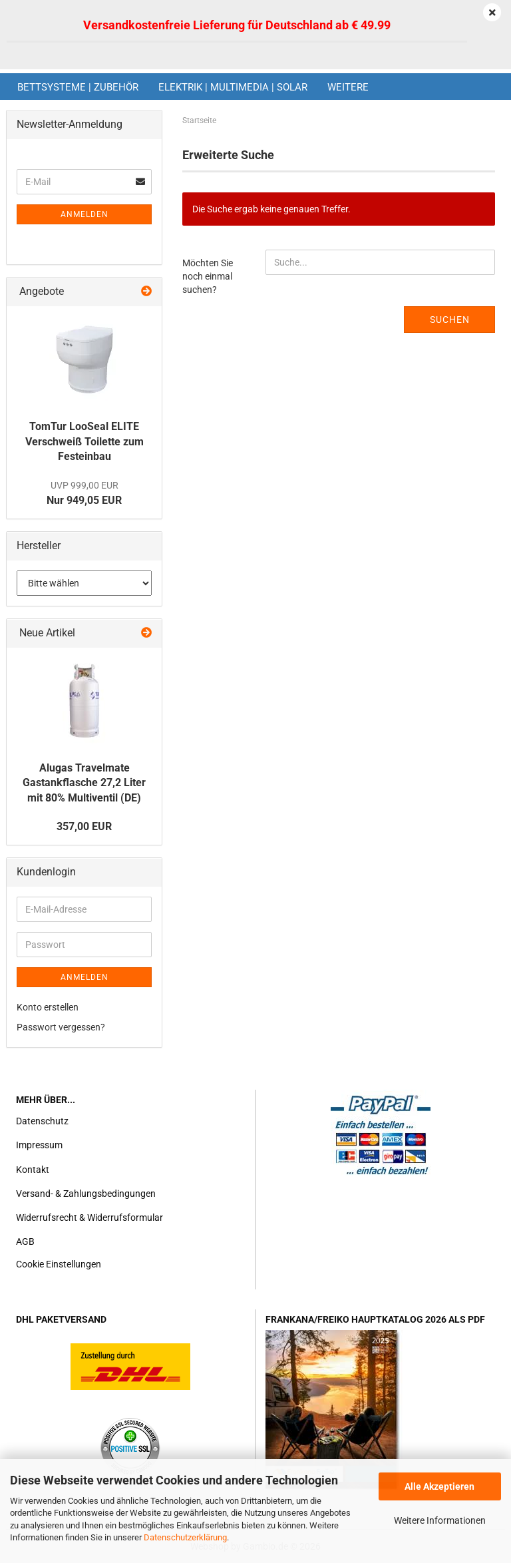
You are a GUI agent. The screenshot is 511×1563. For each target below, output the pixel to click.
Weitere (348, 87)
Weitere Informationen (440, 1520)
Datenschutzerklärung (185, 1537)
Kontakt (32, 1169)
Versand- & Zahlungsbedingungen (86, 1193)
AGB (25, 1241)
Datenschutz (42, 1121)
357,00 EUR (84, 826)
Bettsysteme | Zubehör (77, 87)
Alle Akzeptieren (439, 1486)
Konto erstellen (48, 1007)
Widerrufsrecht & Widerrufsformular (89, 1217)
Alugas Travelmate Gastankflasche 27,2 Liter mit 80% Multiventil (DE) (84, 783)
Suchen (450, 319)
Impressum (39, 1145)
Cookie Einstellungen (58, 1264)
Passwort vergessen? (61, 1027)
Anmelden (84, 214)
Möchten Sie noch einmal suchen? (207, 276)
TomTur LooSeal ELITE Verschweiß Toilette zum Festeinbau (84, 441)
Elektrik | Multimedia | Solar (232, 87)
